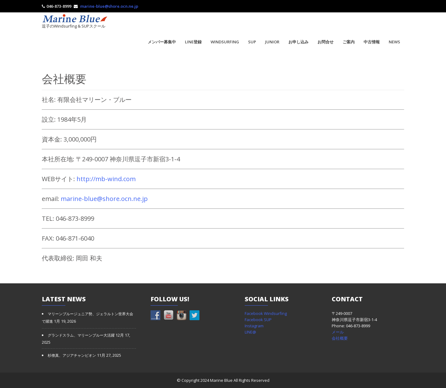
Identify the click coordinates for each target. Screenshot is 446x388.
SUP (252, 42)
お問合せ (325, 42)
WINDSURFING (225, 42)
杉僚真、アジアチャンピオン (72, 355)
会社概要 (340, 338)
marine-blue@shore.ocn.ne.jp (109, 6)
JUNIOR (272, 42)
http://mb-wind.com (106, 179)
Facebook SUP (258, 319)
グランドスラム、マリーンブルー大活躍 (81, 335)
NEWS (394, 42)
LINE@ (250, 332)
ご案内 (349, 42)
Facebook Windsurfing (266, 313)
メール (338, 332)
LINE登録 (193, 42)
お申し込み (298, 42)
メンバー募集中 (162, 42)
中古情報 (372, 42)
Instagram (254, 326)
